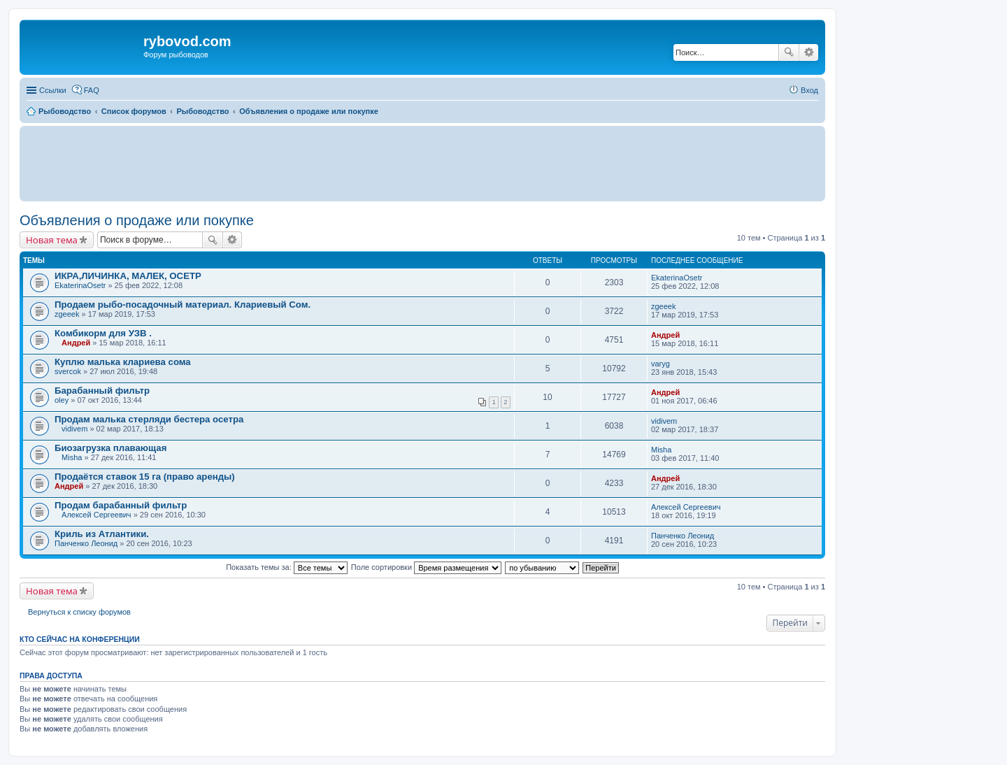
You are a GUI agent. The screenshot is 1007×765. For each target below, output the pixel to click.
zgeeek (67, 314)
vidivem (74, 428)
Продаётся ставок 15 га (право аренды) (145, 476)
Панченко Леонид (86, 543)
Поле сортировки (426, 567)
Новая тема (52, 240)
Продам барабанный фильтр (121, 505)
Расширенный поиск (808, 52)
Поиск (788, 52)
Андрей (76, 342)
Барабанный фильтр (102, 390)
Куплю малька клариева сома (123, 362)
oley (62, 400)
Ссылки (52, 90)
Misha (72, 457)
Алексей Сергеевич (96, 514)
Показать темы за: (287, 567)
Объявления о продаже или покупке (137, 220)
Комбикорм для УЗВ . (103, 333)
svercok (68, 371)
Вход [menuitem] (809, 90)
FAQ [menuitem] (91, 90)
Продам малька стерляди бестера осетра (149, 419)
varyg (660, 363)
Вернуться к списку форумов (79, 612)
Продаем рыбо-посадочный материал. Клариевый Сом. (182, 304)
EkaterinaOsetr (80, 285)
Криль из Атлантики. (102, 534)
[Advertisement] (422, 163)
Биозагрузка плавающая (110, 448)
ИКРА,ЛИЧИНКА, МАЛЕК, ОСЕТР (128, 276)
